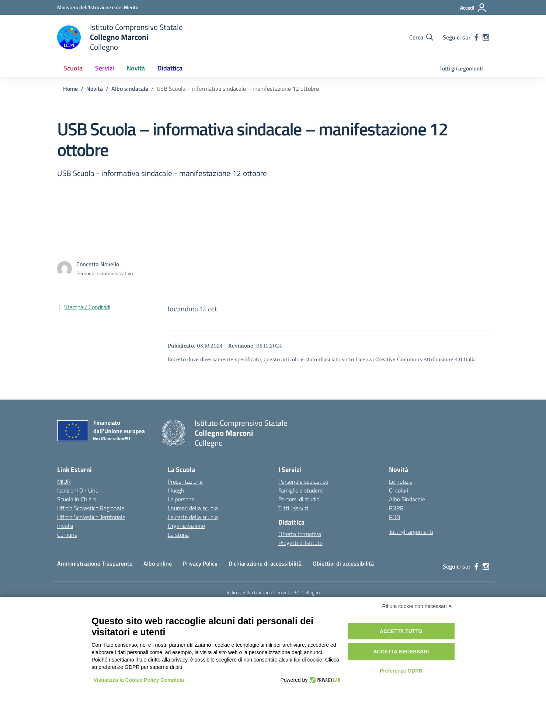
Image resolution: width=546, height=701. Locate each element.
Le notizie (401, 481)
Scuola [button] (73, 68)
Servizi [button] (104, 68)
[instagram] (486, 37)
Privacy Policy (200, 563)
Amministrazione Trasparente (94, 563)
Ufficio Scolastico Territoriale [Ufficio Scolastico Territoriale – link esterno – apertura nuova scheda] (91, 516)
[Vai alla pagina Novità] (94, 88)
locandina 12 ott (192, 309)
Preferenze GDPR (401, 671)
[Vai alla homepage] (120, 37)
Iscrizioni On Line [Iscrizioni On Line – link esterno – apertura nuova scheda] (77, 490)
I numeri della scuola (193, 508)
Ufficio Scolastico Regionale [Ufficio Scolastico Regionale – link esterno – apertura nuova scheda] (90, 508)
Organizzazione (186, 525)
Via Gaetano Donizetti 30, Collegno (283, 592)
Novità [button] (135, 68)
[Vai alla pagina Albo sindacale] (129, 88)
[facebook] (476, 37)
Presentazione (185, 481)
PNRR (396, 508)
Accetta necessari (401, 652)
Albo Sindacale (407, 499)
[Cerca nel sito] (421, 37)
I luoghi (176, 490)
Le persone (181, 499)
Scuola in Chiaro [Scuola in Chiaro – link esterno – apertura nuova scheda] (76, 499)
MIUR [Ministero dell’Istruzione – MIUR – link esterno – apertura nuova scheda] (64, 481)
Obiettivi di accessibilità (343, 563)
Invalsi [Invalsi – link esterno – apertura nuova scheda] (65, 525)
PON (394, 516)
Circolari (398, 490)
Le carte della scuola (193, 516)
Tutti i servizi (293, 508)
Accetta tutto (401, 631)
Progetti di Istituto (300, 542)
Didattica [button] (169, 68)
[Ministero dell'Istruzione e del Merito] (97, 7)
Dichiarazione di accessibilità (265, 563)
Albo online (157, 563)
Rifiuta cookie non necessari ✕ (417, 606)
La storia (178, 534)
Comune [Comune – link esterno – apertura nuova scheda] (67, 534)
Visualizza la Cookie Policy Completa (139, 680)
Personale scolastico (303, 481)
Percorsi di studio (298, 499)
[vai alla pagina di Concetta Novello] (97, 264)
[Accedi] (473, 7)
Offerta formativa (299, 533)
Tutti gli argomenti (461, 68)
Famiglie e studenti (301, 490)
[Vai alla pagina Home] (70, 88)
